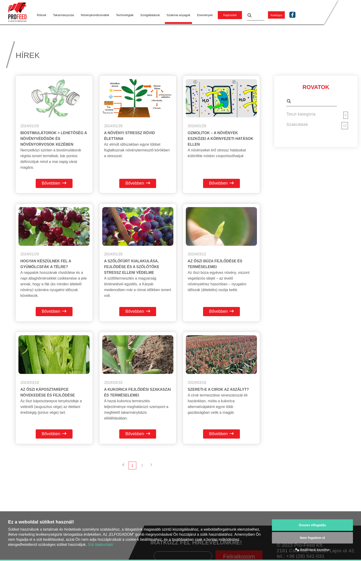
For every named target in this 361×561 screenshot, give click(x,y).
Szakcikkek (297, 124)
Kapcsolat (229, 15)
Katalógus (276, 15)
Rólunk (41, 15)
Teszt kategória (300, 114)
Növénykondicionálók (95, 15)
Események (205, 15)
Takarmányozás (63, 15)
